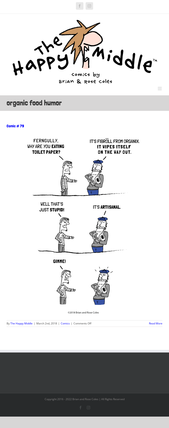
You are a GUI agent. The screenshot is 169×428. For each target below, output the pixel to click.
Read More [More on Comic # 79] (155, 323)
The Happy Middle (21, 323)
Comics (65, 323)
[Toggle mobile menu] (160, 88)
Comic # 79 (15, 126)
